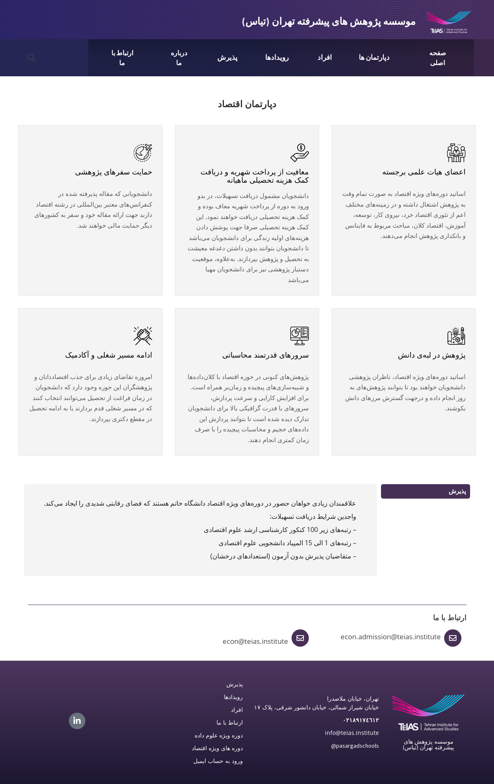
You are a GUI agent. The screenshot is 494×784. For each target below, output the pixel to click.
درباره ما (179, 58)
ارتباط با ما (122, 58)
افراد (325, 57)
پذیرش (227, 57)
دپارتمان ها (374, 57)
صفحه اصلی (437, 58)
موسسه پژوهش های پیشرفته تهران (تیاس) (329, 21)
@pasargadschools (355, 745)
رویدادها (277, 57)
